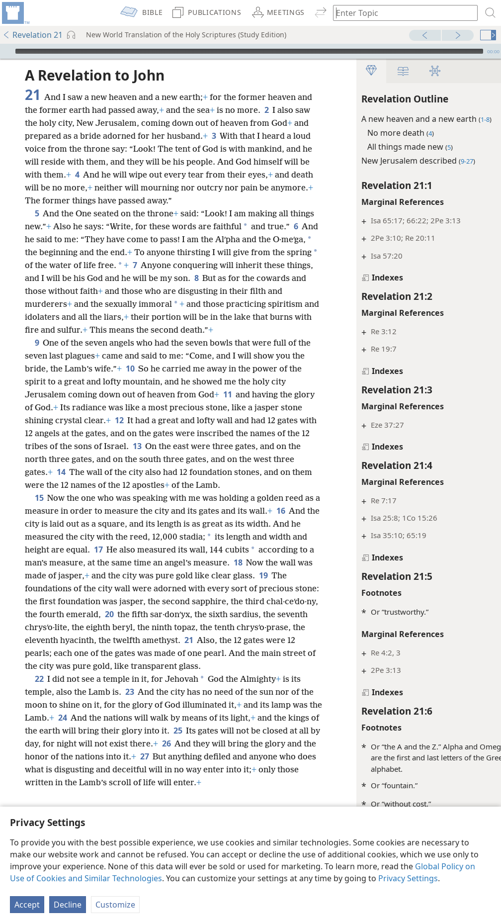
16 (56, 562)
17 (181, 588)
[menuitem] (15, 13)
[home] (15, 13)
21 (115, 691)
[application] (250, 51)
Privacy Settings (408, 878)
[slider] (249, 51)
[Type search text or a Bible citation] (400, 12)
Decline (68, 904)
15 (39, 536)
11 (262, 420)
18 (69, 614)
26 (290, 795)
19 (112, 627)
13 (252, 471)
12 (191, 446)
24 (115, 769)
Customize (115, 904)
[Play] (6, 51)
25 (268, 782)
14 (194, 497)
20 (267, 652)
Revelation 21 (32, 34)
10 (161, 394)
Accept (27, 904)
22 (39, 730)
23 (129, 743)
